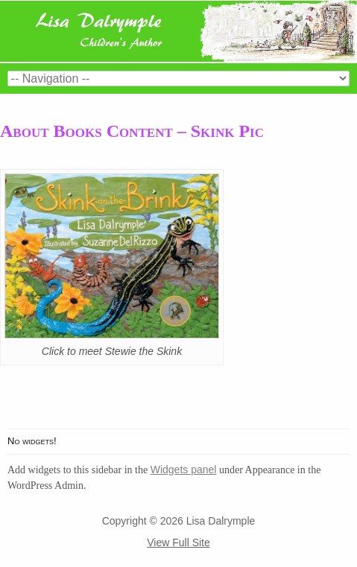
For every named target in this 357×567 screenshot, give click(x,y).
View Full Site (178, 542)
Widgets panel (184, 469)
